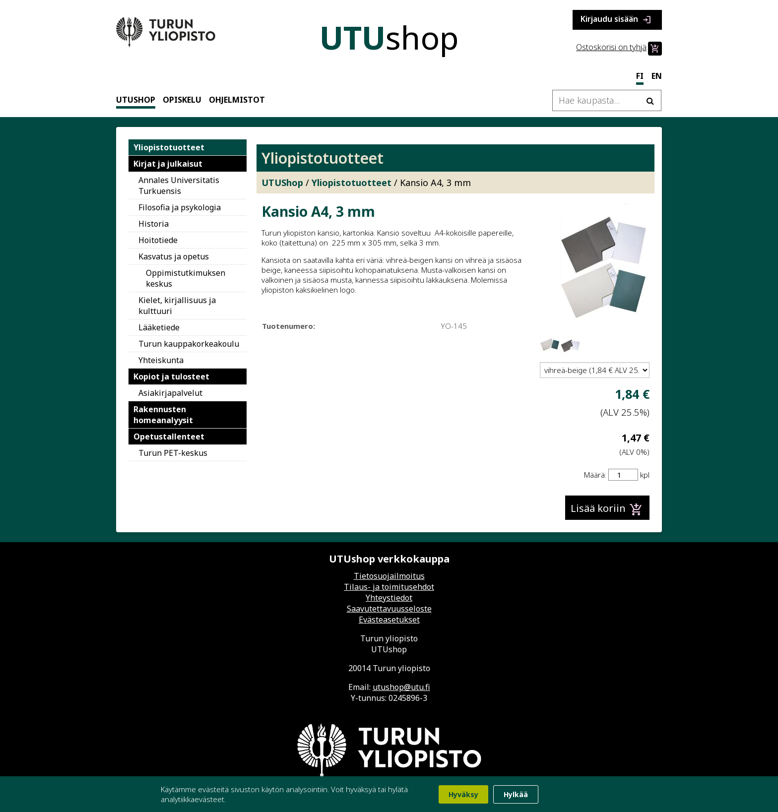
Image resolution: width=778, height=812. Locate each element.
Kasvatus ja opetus (173, 256)
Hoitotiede (158, 240)
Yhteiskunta (161, 360)
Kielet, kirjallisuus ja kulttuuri (177, 305)
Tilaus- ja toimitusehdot (389, 586)
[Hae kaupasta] (607, 100)
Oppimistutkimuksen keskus (185, 278)
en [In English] (656, 75)
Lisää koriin (607, 509)
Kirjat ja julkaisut (167, 163)
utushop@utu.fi (401, 687)
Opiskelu (182, 99)
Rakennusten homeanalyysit (163, 415)
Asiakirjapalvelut (170, 392)
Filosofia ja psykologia (179, 207)
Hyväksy (463, 794)
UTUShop (135, 99)
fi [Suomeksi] (640, 75)
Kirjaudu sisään (617, 20)
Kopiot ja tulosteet (171, 376)
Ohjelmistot (237, 99)
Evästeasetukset (389, 619)
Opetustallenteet (168, 436)
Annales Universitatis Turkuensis (178, 185)
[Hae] (650, 100)
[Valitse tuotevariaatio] (594, 370)
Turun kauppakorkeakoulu (188, 343)
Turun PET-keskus (172, 452)
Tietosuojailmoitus (389, 575)
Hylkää (516, 794)
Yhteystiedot (389, 597)
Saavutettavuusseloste (389, 608)
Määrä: (595, 475)
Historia (153, 223)
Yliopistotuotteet (168, 147)
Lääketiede (159, 327)
